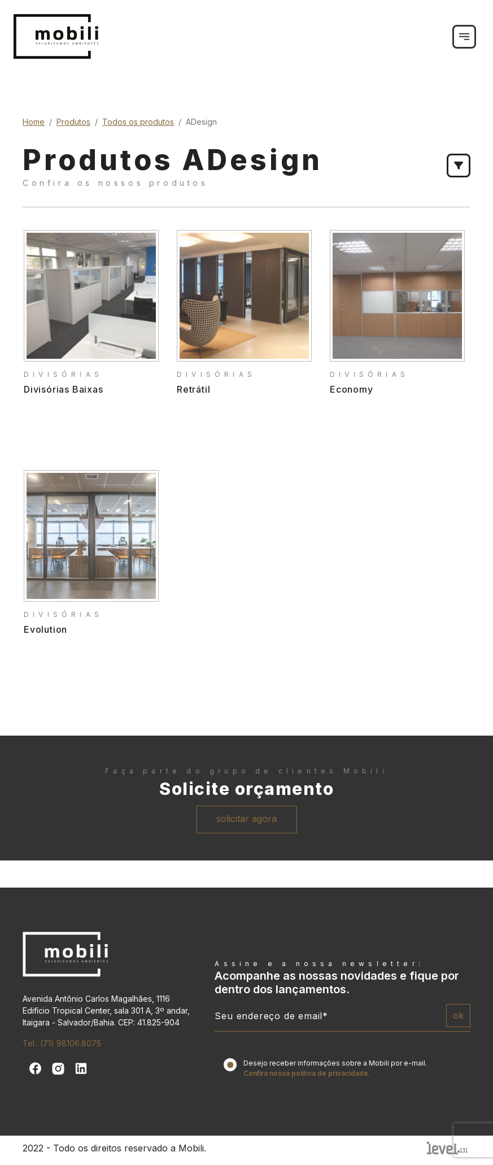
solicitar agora (246, 818)
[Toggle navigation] (464, 37)
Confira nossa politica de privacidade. (306, 1073)
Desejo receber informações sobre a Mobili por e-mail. (335, 1068)
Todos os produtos (138, 122)
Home (34, 122)
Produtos (73, 122)
